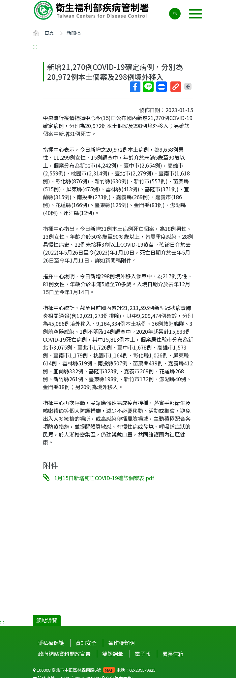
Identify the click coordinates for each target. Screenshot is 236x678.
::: (35, 46)
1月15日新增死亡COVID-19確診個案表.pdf (104, 478)
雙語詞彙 (112, 654)
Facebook (134, 86)
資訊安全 (86, 643)
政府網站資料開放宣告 (64, 654)
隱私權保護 (51, 643)
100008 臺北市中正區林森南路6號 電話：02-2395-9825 (94, 670)
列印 (161, 86)
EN (175, 13)
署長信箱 (172, 654)
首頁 (49, 32)
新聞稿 (73, 32)
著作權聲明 (121, 643)
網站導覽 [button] (46, 620)
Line (148, 86)
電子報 (143, 654)
